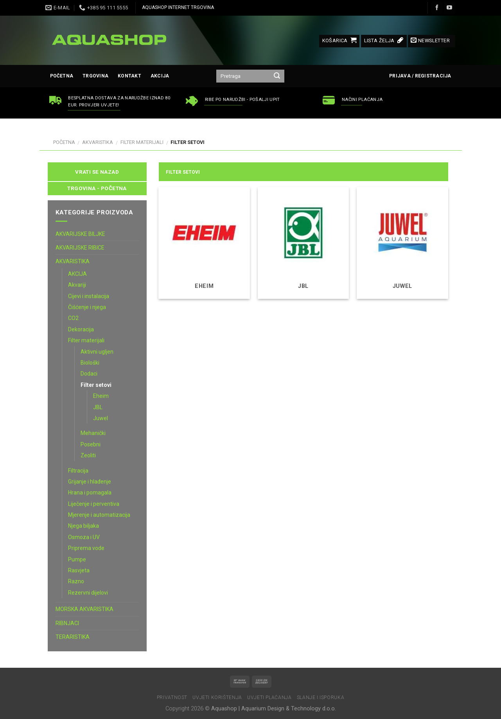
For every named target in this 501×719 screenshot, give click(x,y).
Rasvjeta (79, 570)
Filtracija (78, 470)
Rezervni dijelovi (88, 593)
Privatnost (172, 697)
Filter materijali (141, 142)
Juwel (100, 418)
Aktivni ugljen (97, 352)
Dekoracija (81, 329)
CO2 (73, 318)
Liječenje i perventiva (93, 504)
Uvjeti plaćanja (269, 697)
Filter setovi (96, 385)
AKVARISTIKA (97, 142)
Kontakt (129, 76)
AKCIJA (160, 76)
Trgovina (95, 76)
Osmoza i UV (84, 537)
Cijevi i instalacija (88, 296)
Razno (76, 581)
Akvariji (77, 285)
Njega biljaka (83, 526)
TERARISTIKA (73, 637)
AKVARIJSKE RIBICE (80, 247)
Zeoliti (88, 455)
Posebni (91, 444)
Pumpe (77, 559)
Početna (62, 76)
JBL (97, 407)
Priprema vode (86, 548)
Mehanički (93, 433)
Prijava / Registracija (420, 76)
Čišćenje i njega (87, 307)
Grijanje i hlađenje (89, 481)
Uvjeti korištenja (217, 697)
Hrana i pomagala (89, 492)
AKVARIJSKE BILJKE (80, 234)
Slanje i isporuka (320, 697)
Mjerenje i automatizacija (99, 515)
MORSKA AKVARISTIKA (84, 609)
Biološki (90, 363)
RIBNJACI (67, 623)
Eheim (101, 396)
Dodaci (89, 373)
